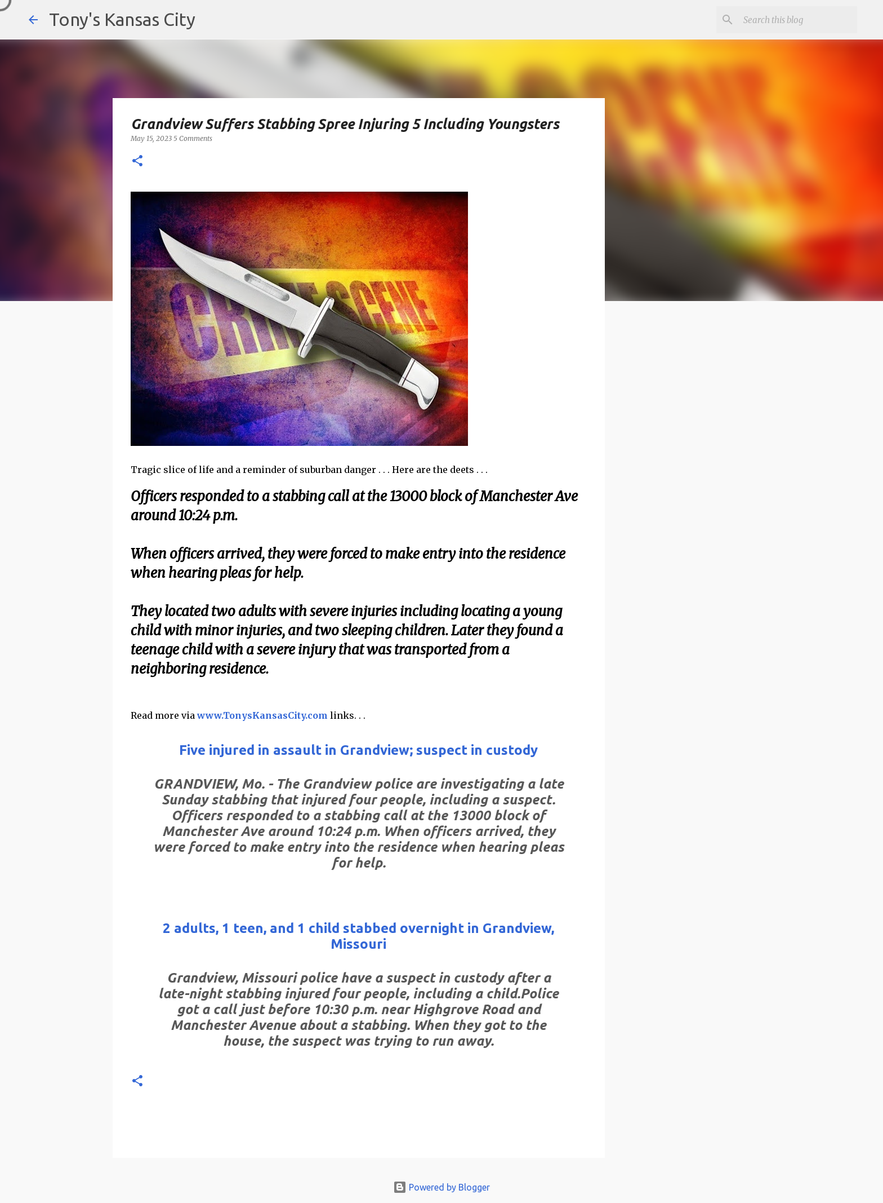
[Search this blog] (798, 19)
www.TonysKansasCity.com (262, 715)
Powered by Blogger (441, 1187)
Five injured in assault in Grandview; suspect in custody (358, 750)
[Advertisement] (696, 504)
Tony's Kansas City (122, 19)
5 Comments (192, 138)
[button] (137, 161)
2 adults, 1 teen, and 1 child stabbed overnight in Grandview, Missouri (358, 936)
